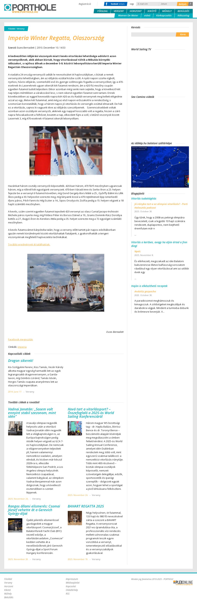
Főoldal (102, 11)
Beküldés (183, 11)
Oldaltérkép (72, 590)
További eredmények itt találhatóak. (29, 244)
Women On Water (128, 15)
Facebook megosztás (20, 339)
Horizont (136, 11)
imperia (22, 347)
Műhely (167, 11)
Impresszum (72, 579)
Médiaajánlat (72, 582)
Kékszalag (183, 15)
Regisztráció (85, 4)
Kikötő (152, 11)
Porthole (30, 8)
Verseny (119, 11)
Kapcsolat (71, 586)
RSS (67, 593)
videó (147, 15)
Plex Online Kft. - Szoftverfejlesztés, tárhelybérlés (183, 583)
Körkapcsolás (164, 15)
